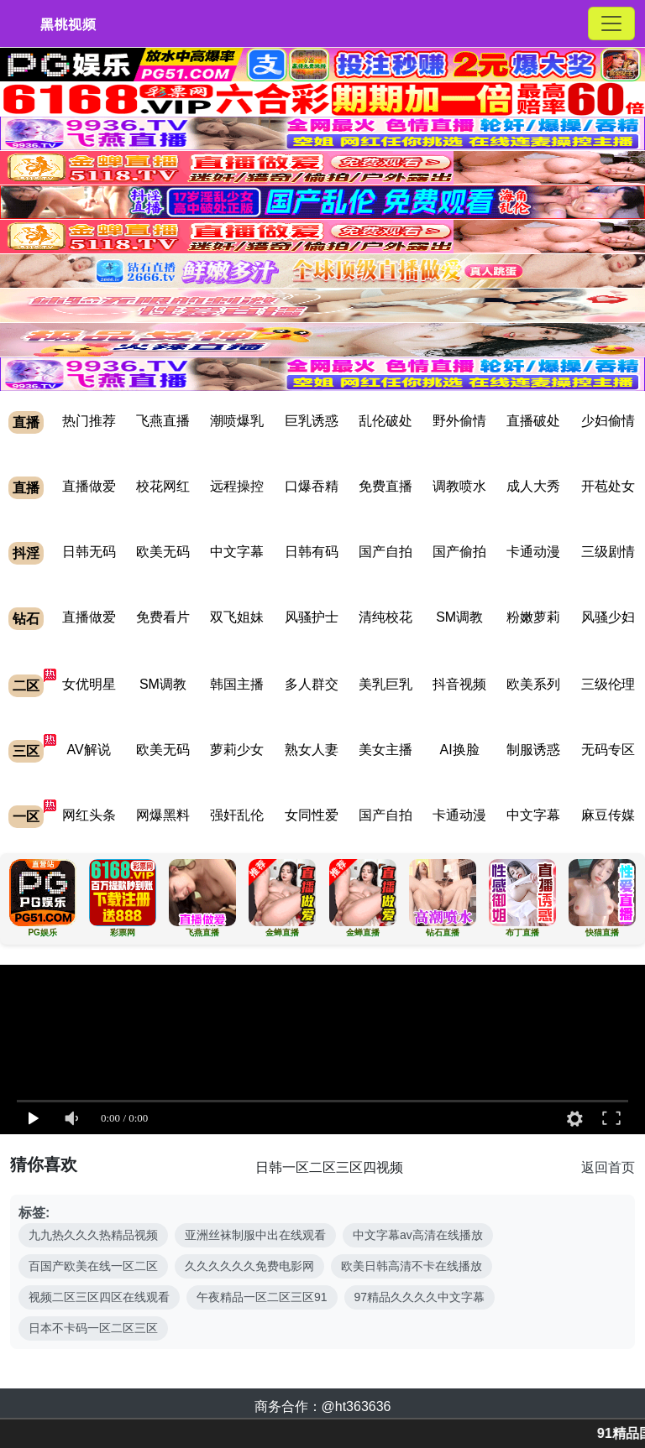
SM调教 (459, 617)
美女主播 (385, 749)
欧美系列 (533, 684)
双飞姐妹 (237, 617)
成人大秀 (533, 486)
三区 (26, 751)
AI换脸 (460, 749)
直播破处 (533, 421)
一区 (26, 817)
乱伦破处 (385, 421)
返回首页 (608, 1167)
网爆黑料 (163, 815)
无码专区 (608, 749)
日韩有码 (311, 551)
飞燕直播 (163, 421)
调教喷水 (459, 486)
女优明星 (89, 684)
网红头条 (89, 815)
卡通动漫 (533, 551)
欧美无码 (163, 551)
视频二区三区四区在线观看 (99, 1297)
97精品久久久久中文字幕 (419, 1297)
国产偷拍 (459, 551)
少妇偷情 (608, 421)
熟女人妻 (311, 749)
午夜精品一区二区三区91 (262, 1297)
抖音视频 (459, 684)
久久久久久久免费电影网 (249, 1266)
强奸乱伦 (237, 815)
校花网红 (163, 486)
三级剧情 (608, 551)
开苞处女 (608, 486)
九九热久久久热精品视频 (93, 1235)
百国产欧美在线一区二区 (93, 1266)
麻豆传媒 (608, 815)
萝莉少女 (237, 749)
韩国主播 (237, 684)
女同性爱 (311, 815)
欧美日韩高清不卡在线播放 (411, 1266)
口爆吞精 (311, 486)
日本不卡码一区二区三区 (93, 1328)
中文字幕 (237, 551)
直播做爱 (89, 486)
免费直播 (385, 486)
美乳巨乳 (385, 684)
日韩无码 (89, 551)
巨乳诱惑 (311, 421)
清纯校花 (385, 617)
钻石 (26, 619)
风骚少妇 (608, 617)
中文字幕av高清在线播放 (418, 1235)
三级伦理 (608, 684)
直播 (26, 422)
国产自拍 (385, 551)
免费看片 (163, 617)
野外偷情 (459, 421)
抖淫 (26, 553)
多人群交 (311, 684)
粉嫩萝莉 (533, 617)
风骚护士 (311, 617)
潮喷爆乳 (237, 421)
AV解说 (89, 749)
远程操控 (237, 486)
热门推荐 (89, 421)
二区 (26, 686)
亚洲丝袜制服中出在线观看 (255, 1235)
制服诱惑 (533, 749)
